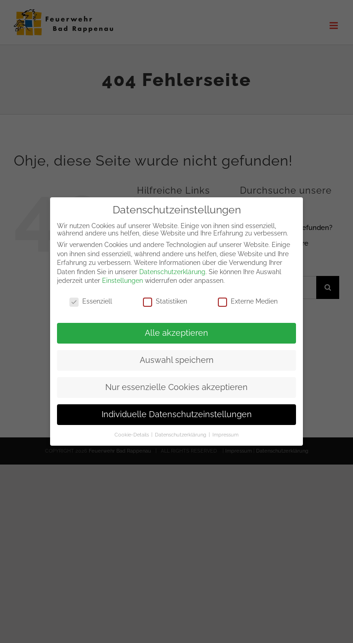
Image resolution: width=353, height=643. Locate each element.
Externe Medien (248, 297)
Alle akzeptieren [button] (176, 328)
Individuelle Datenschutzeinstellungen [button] (177, 410)
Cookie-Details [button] (132, 430)
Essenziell (90, 297)
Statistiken (165, 297)
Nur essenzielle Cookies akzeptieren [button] (176, 383)
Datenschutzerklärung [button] (181, 430)
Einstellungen (122, 276)
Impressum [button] (225, 430)
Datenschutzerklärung (172, 267)
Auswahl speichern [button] (177, 356)
